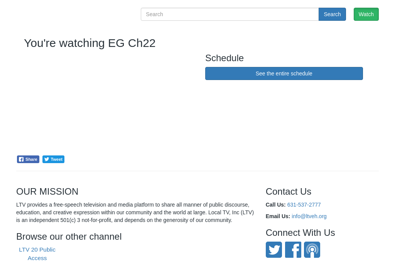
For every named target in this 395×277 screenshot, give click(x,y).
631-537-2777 (304, 205)
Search (332, 14)
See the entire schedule (284, 73)
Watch (366, 14)
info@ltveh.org (309, 216)
